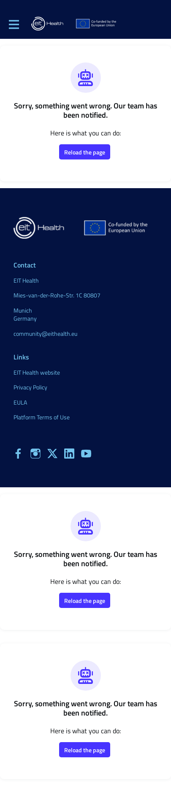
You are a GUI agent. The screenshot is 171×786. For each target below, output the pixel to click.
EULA (20, 402)
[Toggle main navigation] (13, 24)
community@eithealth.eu (45, 333)
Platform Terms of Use (42, 417)
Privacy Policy (30, 387)
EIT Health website (37, 372)
